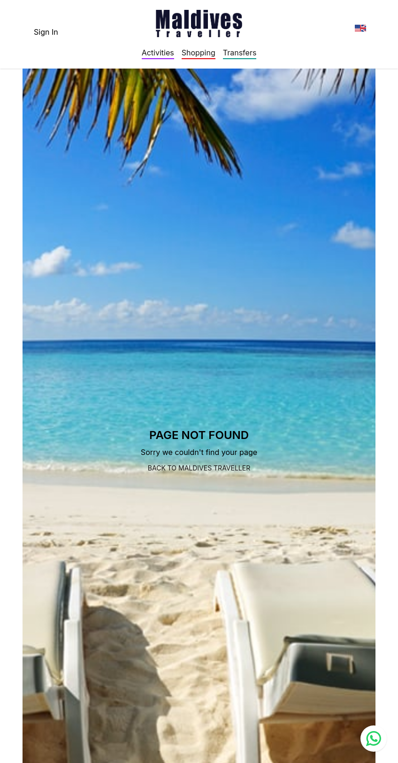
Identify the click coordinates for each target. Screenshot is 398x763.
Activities (158, 52)
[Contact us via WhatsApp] (373, 738)
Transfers (240, 52)
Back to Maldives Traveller (199, 468)
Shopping (198, 52)
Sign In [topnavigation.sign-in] (46, 32)
